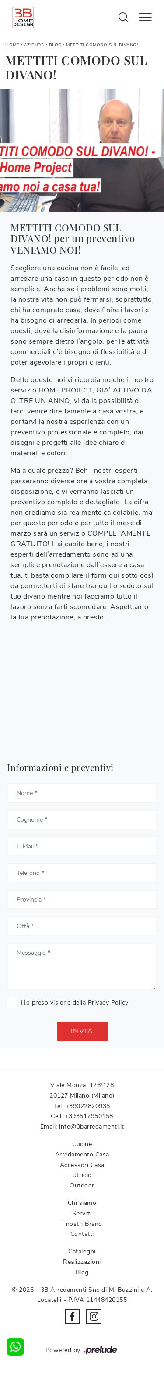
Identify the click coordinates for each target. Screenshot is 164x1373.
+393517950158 (89, 1116)
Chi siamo (82, 1203)
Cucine (82, 1144)
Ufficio (82, 1175)
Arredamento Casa (82, 1154)
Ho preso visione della (75, 1002)
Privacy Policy (108, 1002)
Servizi (82, 1213)
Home (12, 45)
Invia (82, 1031)
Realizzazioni (82, 1262)
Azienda (34, 45)
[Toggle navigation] (145, 17)
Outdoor (82, 1185)
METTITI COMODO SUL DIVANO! (102, 45)
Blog (55, 45)
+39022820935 (88, 1106)
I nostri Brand (82, 1224)
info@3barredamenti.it (91, 1126)
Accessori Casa (82, 1165)
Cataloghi (82, 1251)
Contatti (82, 1234)
